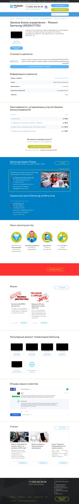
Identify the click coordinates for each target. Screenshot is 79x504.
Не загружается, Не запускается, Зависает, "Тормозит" (27, 123)
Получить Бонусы (55, 269)
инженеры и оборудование (32, 247)
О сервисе (12, 497)
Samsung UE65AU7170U (61, 78)
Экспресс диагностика (47, 247)
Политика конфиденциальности (27, 500)
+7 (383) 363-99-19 (18, 182)
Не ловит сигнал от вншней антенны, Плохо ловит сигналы (28, 127)
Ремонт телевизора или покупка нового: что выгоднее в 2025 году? (19, 446)
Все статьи (61, 428)
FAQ (46, 497)
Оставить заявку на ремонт (39, 146)
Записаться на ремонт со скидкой (39, 66)
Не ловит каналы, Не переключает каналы (23, 131)
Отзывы (30, 497)
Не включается (15, 118)
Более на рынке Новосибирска (62, 247)
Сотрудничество (38, 497)
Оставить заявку (60, 9)
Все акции (61, 288)
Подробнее (23, 322)
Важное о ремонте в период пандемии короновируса (38, 446)
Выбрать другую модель (16, 48)
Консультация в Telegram (21, 186)
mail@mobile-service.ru (27, 184)
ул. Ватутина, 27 (18, 203)
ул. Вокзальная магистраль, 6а (23, 177)
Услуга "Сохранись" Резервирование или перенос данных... (58, 446)
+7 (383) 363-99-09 (34, 6)
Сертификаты (21, 497)
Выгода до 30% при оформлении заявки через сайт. (38, 306)
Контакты (13, 500)
